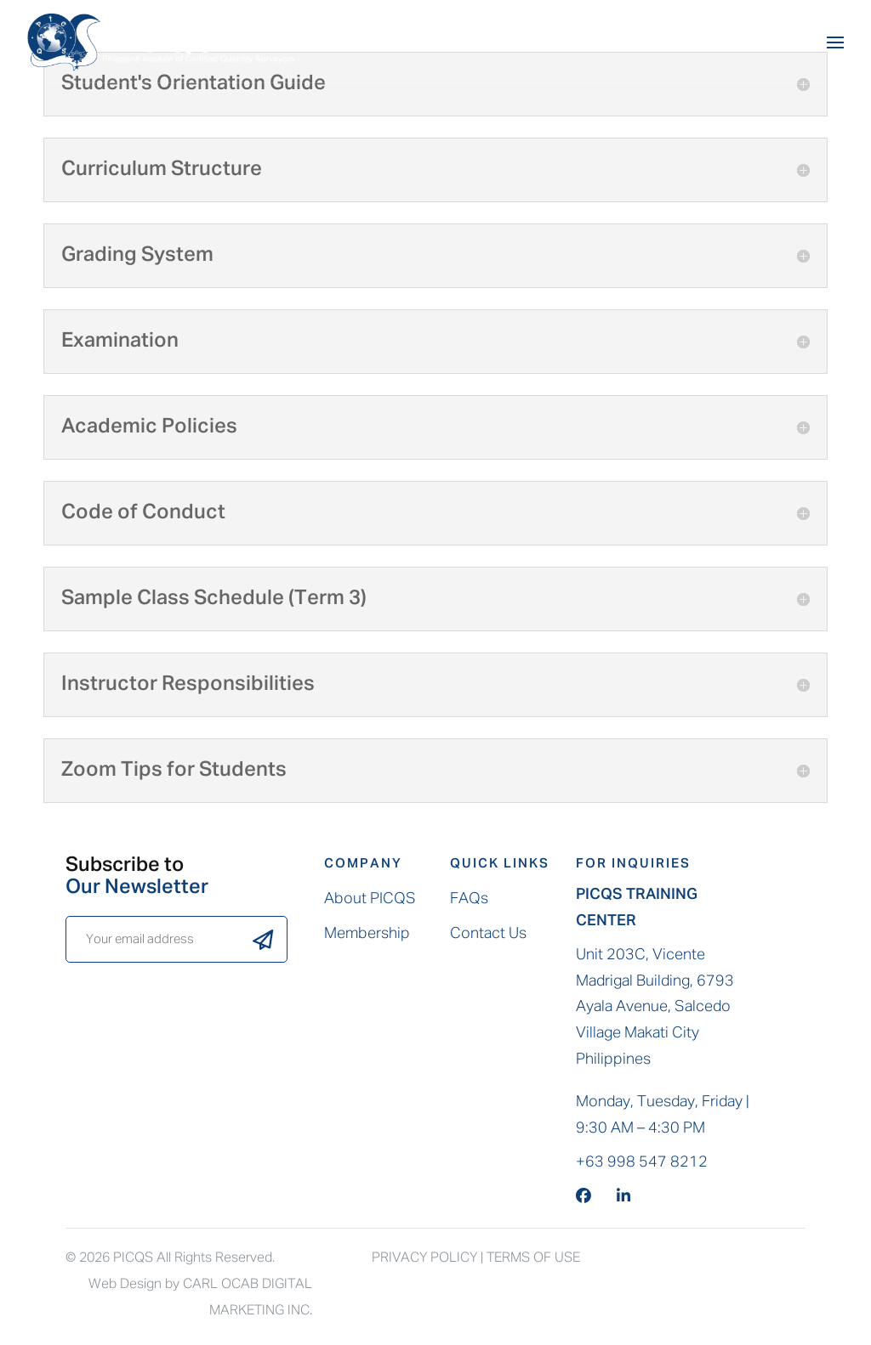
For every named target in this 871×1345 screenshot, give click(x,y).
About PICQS (370, 899)
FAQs (469, 899)
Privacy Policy (424, 1258)
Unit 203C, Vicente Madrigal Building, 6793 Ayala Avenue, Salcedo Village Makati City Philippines (655, 1006)
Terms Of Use (533, 1258)
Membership (367, 933)
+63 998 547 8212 (642, 1162)
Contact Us (488, 933)
